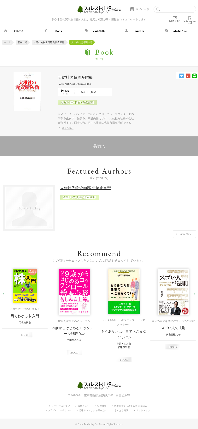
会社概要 (101, 405)
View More (185, 234)
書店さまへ (83, 405)
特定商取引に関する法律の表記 (130, 405)
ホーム (7, 42)
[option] (25, 303)
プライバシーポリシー (59, 410)
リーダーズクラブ (60, 405)
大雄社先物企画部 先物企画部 (49, 42)
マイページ (142, 9)
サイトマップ (143, 410)
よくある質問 (121, 410)
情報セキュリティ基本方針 (93, 410)
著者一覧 (22, 42)
